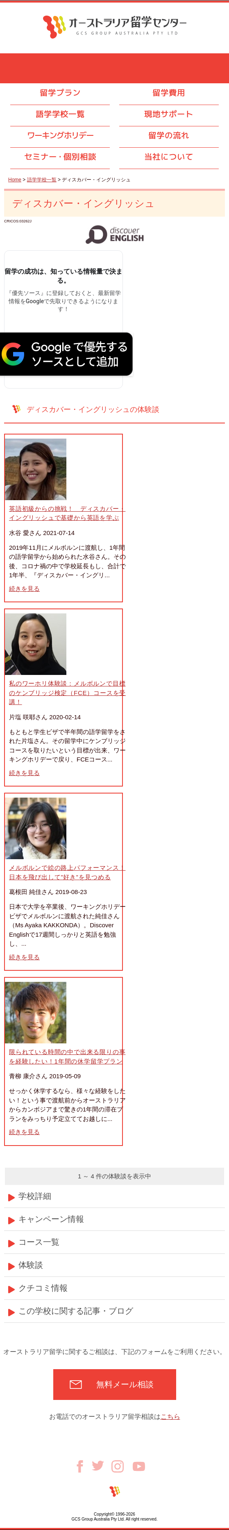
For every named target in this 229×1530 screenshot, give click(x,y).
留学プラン (60, 92)
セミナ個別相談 (60, 156)
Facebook (83, 1466)
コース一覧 (38, 1241)
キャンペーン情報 (51, 1219)
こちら (170, 1416)
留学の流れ (168, 135)
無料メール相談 (125, 1384)
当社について (168, 156)
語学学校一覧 (60, 113)
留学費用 (168, 92)
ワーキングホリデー (60, 135)
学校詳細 (34, 1196)
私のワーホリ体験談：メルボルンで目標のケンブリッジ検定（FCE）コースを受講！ (67, 692)
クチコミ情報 (43, 1287)
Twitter (101, 1465)
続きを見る (24, 588)
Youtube (139, 1466)
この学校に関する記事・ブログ (75, 1310)
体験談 (30, 1264)
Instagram (122, 1466)
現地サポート (168, 113)
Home (14, 180)
